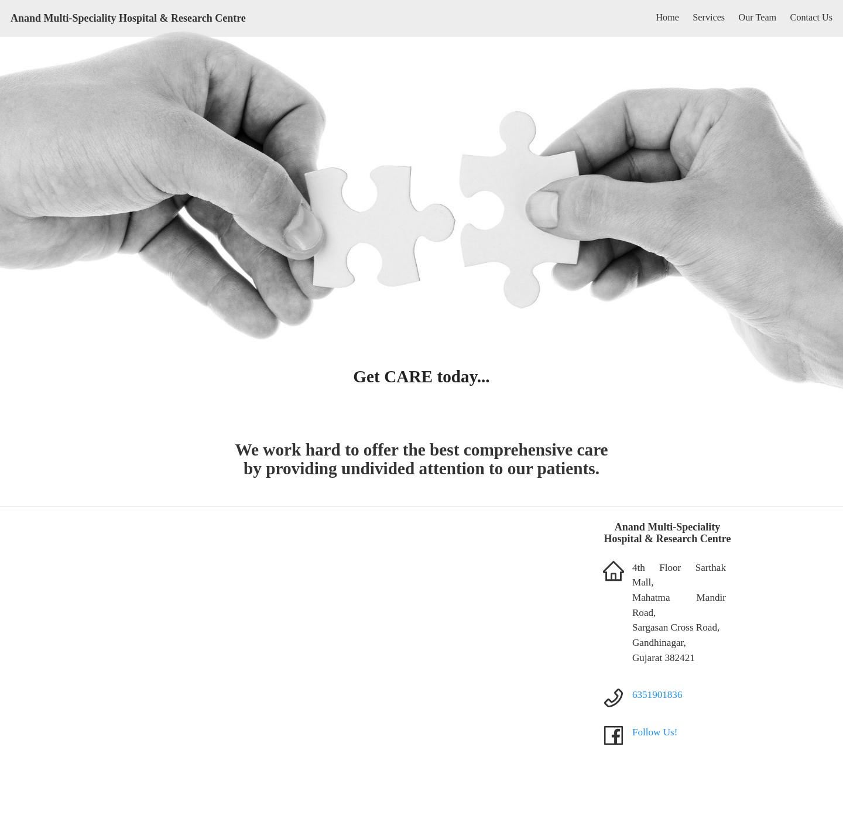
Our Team (758, 17)
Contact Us (811, 17)
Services (709, 17)
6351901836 (657, 694)
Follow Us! (654, 732)
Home (667, 17)
